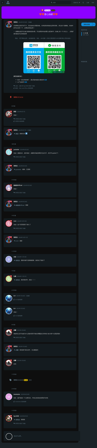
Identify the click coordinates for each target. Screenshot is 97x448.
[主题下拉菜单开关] (93, 24)
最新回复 (84, 61)
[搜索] (60, 2)
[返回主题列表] (2, 2)
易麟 (17, 350)
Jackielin (18, 169)
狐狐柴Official (20, 205)
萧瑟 (17, 134)
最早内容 (84, 30)
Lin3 (17, 241)
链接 (45, 80)
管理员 (18, 260)
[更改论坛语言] (76, 2)
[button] (44, 58)
